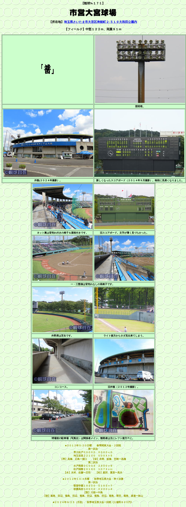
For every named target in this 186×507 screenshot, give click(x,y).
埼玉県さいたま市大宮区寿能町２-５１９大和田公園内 (100, 21)
